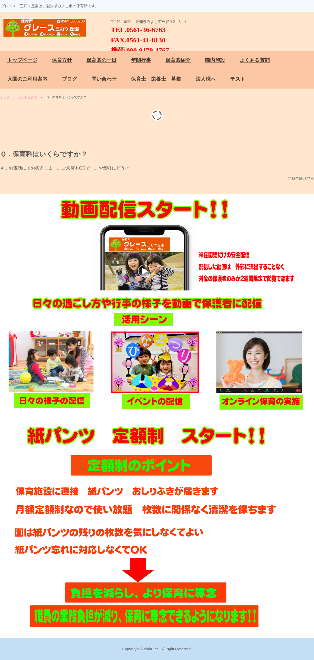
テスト (237, 79)
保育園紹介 (178, 60)
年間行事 (141, 60)
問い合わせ (103, 79)
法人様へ (206, 79)
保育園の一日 (101, 60)
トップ (4, 97)
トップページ (22, 60)
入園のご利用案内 (27, 79)
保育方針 (62, 60)
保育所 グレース (47, 28)
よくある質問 (255, 60)
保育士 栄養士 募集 (156, 79)
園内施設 (215, 60)
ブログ (69, 79)
